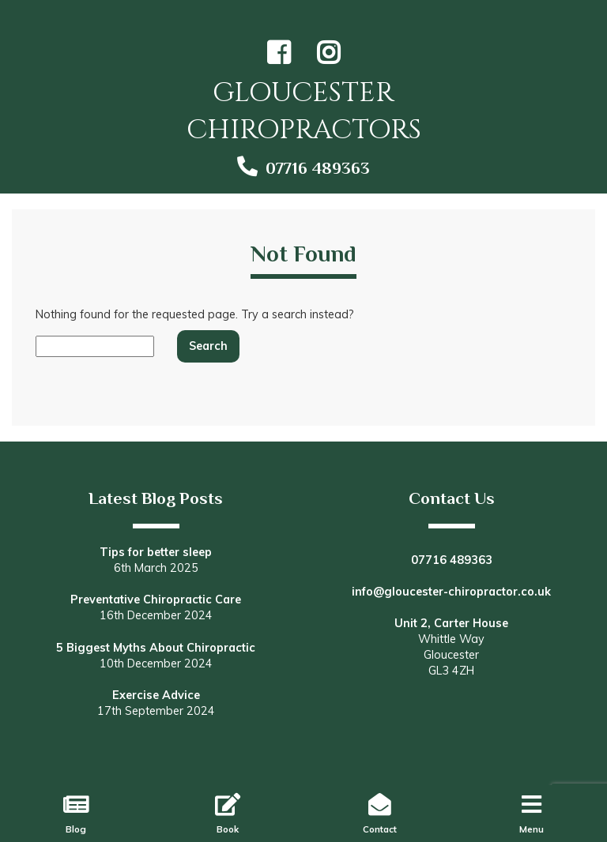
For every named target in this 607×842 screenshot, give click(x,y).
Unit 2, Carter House (451, 623)
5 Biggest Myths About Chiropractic (155, 648)
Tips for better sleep (156, 552)
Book (228, 829)
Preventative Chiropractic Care (155, 599)
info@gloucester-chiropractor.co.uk (451, 592)
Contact (380, 829)
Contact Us (452, 498)
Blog (76, 829)
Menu (531, 829)
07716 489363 (318, 168)
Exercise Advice (156, 695)
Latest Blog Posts (156, 498)
